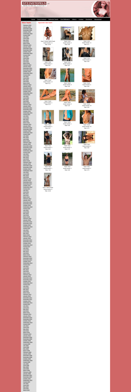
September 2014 (27, 245)
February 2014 (27, 256)
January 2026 (27, 27)
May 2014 (26, 251)
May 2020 (26, 137)
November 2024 (27, 50)
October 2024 (27, 51)
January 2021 (27, 126)
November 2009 (27, 339)
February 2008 (27, 372)
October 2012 (27, 281)
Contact (81, 19)
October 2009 (27, 340)
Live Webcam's (65, 19)
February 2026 (27, 25)
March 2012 (26, 292)
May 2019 (26, 157)
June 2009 (26, 347)
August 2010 (26, 324)
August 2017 (26, 188)
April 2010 (26, 330)
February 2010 (27, 334)
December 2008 (27, 355)
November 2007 (27, 377)
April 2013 (26, 271)
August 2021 (26, 114)
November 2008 (27, 357)
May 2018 (26, 175)
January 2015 (27, 238)
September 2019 (27, 150)
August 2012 (26, 284)
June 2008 (26, 365)
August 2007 (26, 382)
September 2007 (27, 380)
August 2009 (26, 344)
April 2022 (26, 101)
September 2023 (27, 73)
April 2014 (26, 253)
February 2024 (27, 65)
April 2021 (26, 121)
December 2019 (27, 146)
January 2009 (27, 354)
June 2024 (26, 58)
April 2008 (26, 368)
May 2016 (26, 213)
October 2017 (27, 185)
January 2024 (27, 66)
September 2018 (27, 170)
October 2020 (27, 131)
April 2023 (26, 81)
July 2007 (26, 383)
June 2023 (26, 78)
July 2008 (26, 363)
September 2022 (27, 93)
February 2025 (27, 45)
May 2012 (26, 289)
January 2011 (27, 316)
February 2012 (27, 294)
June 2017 (26, 192)
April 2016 (26, 215)
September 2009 (27, 342)
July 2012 (26, 286)
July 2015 (26, 230)
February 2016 (27, 218)
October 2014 (27, 243)
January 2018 (27, 180)
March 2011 (26, 312)
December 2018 (27, 165)
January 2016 (27, 220)
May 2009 (26, 349)
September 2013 (27, 263)
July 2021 (26, 116)
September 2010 (27, 322)
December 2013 (27, 258)
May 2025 (26, 40)
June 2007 (26, 385)
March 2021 (26, 122)
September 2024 (27, 53)
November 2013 (27, 259)
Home (33, 19)
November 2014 (27, 241)
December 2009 (27, 337)
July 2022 (26, 96)
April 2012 (26, 291)
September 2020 (27, 132)
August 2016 (26, 208)
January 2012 (27, 296)
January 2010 (27, 335)
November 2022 (27, 89)
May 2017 (26, 193)
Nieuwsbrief (97, 19)
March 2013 (26, 273)
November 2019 (27, 147)
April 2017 (26, 195)
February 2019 (27, 162)
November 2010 (27, 319)
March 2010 (26, 332)
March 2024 (26, 63)
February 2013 (27, 274)
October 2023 (27, 71)
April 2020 (26, 139)
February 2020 (27, 142)
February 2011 (27, 314)
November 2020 (27, 129)
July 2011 (26, 306)
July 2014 (26, 248)
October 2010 (27, 320)
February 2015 (27, 236)
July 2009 (26, 345)
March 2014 (26, 254)
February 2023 (27, 84)
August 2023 (26, 75)
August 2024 (26, 55)
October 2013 (27, 261)
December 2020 (27, 127)
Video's (74, 19)
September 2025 (27, 33)
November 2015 (27, 223)
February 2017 (27, 198)
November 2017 (27, 183)
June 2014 (26, 249)
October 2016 (27, 205)
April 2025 (26, 41)
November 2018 (27, 167)
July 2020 (26, 136)
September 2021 (27, 112)
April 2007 (26, 388)
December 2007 (27, 375)
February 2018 (27, 178)
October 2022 (27, 91)
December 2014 (27, 240)
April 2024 (26, 61)
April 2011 (26, 311)
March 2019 (26, 160)
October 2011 (27, 301)
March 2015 (26, 235)
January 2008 (27, 373)
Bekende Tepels (53, 19)
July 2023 (26, 76)
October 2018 (27, 169)
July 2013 (26, 266)
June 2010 (26, 327)
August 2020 (26, 134)
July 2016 (26, 210)
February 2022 (27, 104)
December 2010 (27, 317)
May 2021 (26, 119)
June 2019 (26, 155)
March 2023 (26, 83)
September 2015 (27, 226)
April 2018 (26, 177)
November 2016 (27, 203)
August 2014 (26, 246)
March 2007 (26, 390)
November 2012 (27, 279)
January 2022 (27, 106)
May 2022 (26, 99)
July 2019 (26, 154)
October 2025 (27, 32)
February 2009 (27, 352)
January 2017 (27, 200)
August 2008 (26, 362)
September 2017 (27, 187)
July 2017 (26, 190)
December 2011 (27, 297)
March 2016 (26, 217)
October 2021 (27, 111)
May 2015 (26, 233)
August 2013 (26, 264)
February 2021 (27, 124)
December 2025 (27, 28)
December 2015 (27, 221)
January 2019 (27, 164)
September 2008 (27, 360)
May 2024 (26, 60)
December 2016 (27, 202)
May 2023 (26, 79)
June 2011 (26, 307)
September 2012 (27, 283)
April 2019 (26, 159)
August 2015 (26, 228)
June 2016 (26, 212)
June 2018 (26, 174)
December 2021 (27, 107)
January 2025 (27, 46)
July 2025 (26, 36)
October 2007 (27, 378)
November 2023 (27, 70)
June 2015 (26, 231)
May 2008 (26, 367)
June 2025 (26, 38)
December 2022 (27, 88)
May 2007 (26, 387)
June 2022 (26, 98)
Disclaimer (89, 19)
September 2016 (27, 207)
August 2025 (26, 35)
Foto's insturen (41, 19)
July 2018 (26, 172)
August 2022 (26, 94)
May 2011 (26, 309)
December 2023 (27, 68)
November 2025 (27, 30)
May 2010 (26, 329)
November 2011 (27, 299)
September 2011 (27, 302)
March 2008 (26, 370)
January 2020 (27, 144)
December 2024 (27, 48)
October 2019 (27, 149)
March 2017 (26, 197)
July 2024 (26, 56)
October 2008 (27, 358)
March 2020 (26, 141)
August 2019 (26, 152)
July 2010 (26, 325)
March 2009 (26, 350)
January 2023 (27, 86)
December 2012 (27, 278)
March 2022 (26, 103)
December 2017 (27, 182)
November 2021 (27, 109)
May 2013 (26, 269)
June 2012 (26, 287)
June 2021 (26, 117)
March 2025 (26, 43)
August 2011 (26, 304)
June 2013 (26, 268)
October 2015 (27, 225)
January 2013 (27, 276)
